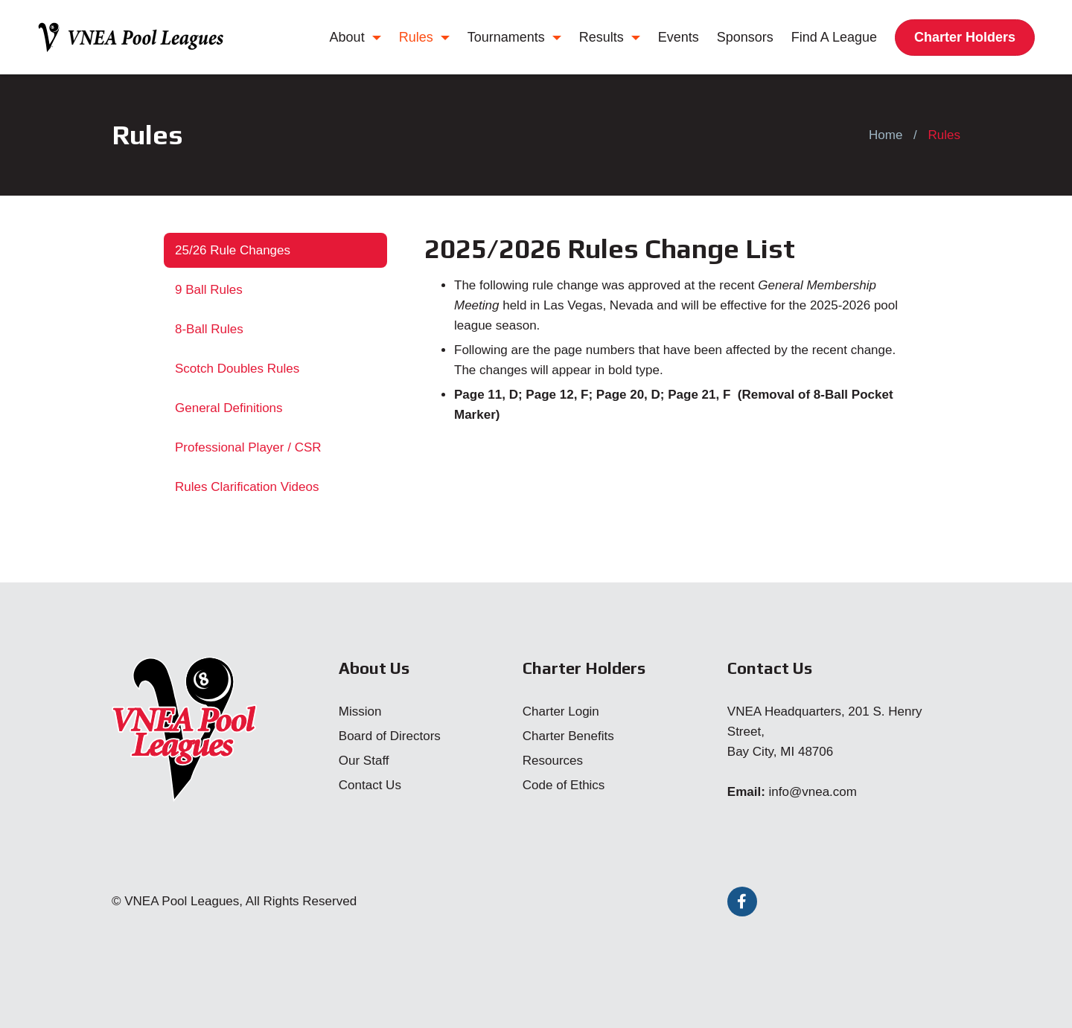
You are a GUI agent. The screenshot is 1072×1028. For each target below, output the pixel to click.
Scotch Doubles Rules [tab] (237, 369)
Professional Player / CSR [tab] (248, 447)
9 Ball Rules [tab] (209, 290)
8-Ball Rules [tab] (209, 329)
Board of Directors (390, 736)
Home (885, 135)
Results (609, 37)
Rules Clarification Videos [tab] (247, 487)
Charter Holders (964, 37)
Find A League (834, 37)
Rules (424, 37)
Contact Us (370, 785)
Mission (360, 711)
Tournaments (514, 37)
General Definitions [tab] (229, 408)
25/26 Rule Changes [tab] (232, 250)
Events (678, 37)
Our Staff (364, 761)
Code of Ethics (564, 785)
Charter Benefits (568, 736)
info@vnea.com (813, 792)
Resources (553, 761)
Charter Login (561, 711)
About (355, 37)
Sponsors (745, 37)
